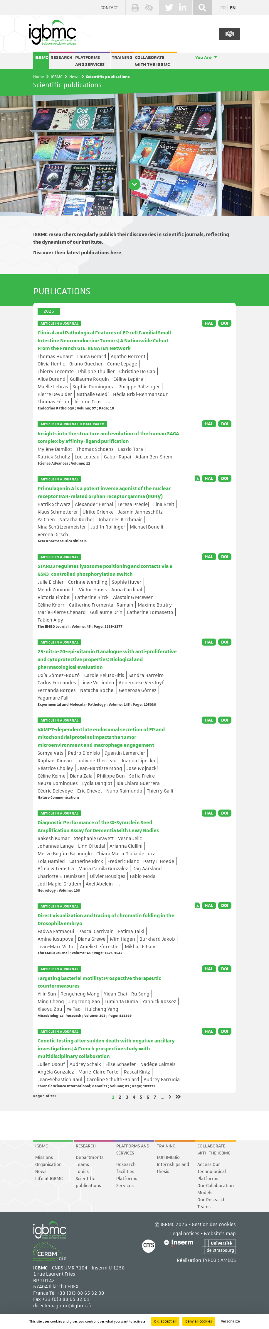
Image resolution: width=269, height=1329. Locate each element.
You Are (203, 57)
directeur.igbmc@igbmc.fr (62, 1305)
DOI (224, 323)
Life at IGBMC (49, 1178)
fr (223, 7)
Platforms (126, 1178)
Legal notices (184, 1233)
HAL (209, 323)
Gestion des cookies (214, 1224)
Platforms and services (90, 61)
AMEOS (228, 1260)
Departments (89, 1157)
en (233, 7)
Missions (44, 1157)
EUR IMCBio (168, 1157)
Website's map (220, 1233)
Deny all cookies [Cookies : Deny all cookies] (198, 1321)
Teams (82, 1164)
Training (122, 57)
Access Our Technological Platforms (211, 1171)
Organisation (48, 1164)
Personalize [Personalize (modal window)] (230, 1321)
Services (125, 1186)
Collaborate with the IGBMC (152, 61)
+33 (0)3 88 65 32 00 (80, 1293)
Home (38, 76)
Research (62, 57)
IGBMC (41, 57)
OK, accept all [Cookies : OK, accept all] (165, 1321)
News (74, 76)
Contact (109, 8)
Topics (82, 1171)
